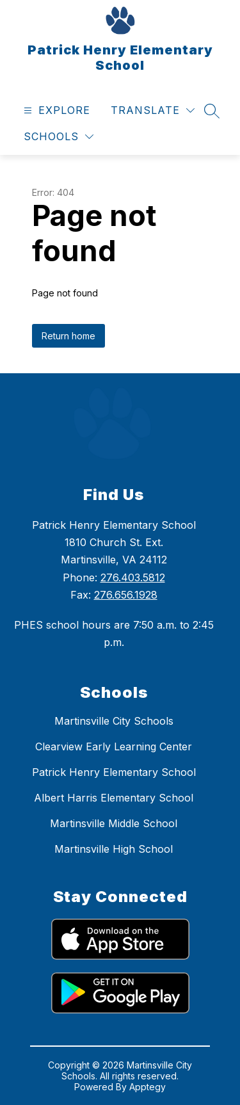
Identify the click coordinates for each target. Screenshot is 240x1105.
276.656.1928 (125, 594)
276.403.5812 (132, 577)
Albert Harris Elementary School (113, 797)
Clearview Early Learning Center (113, 746)
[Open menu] (55, 110)
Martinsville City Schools (113, 720)
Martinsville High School (113, 849)
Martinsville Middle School (113, 823)
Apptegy (147, 1086)
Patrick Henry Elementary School (114, 772)
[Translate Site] (153, 110)
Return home (68, 335)
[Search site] (212, 110)
